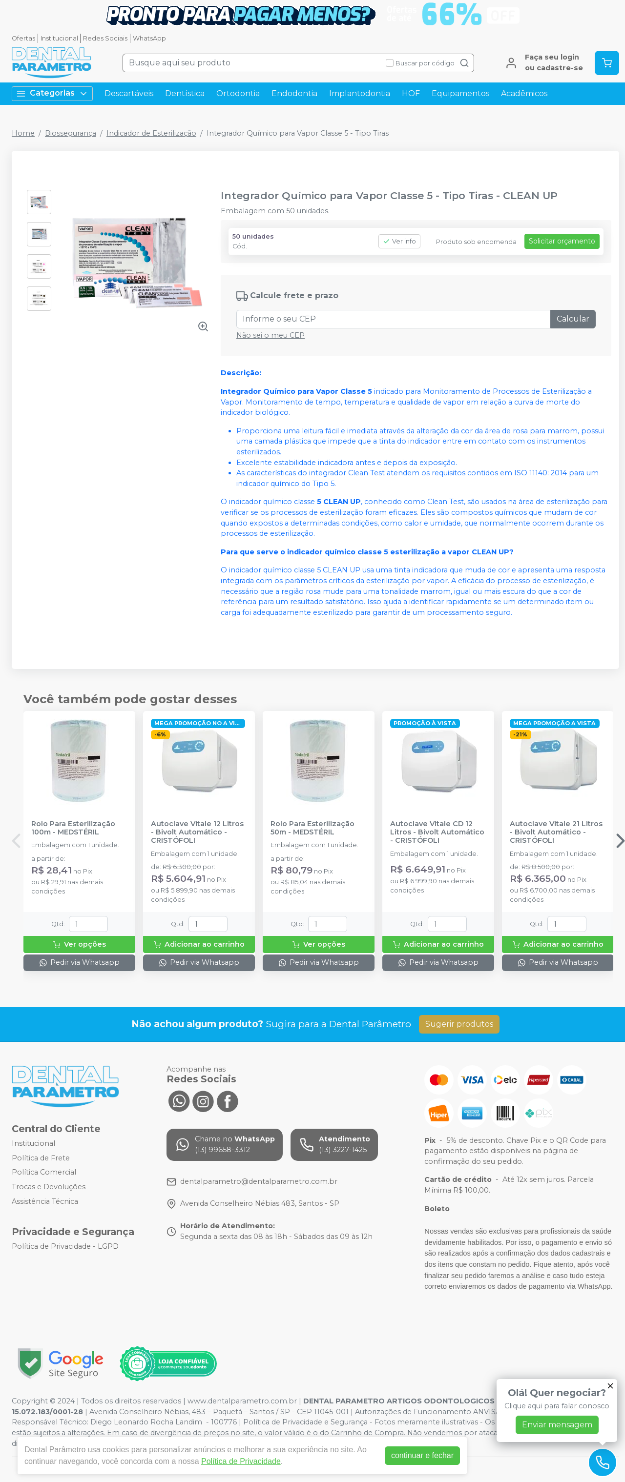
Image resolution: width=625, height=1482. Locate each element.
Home (23, 133)
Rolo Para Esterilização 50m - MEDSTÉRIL (312, 828)
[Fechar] (610, 1385)
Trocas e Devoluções (48, 1186)
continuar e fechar (422, 1455)
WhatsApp (149, 38)
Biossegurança (70, 133)
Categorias (52, 93)
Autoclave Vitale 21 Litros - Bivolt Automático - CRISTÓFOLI (556, 832)
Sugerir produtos (459, 1024)
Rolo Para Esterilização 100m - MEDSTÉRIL (73, 828)
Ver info (399, 241)
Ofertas (23, 38)
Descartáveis (128, 93)
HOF (411, 93)
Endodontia (294, 93)
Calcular (573, 319)
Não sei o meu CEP (270, 335)
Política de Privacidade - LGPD (65, 1246)
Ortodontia (238, 93)
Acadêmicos (524, 93)
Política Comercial (44, 1172)
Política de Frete (41, 1158)
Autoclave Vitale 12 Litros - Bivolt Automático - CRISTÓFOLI (197, 832)
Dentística (185, 93)
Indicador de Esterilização (151, 133)
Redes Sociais (105, 38)
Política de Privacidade (241, 1461)
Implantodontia (359, 93)
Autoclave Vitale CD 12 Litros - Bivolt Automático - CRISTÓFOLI (437, 832)
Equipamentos (460, 93)
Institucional (59, 38)
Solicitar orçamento (562, 241)
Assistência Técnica (45, 1201)
